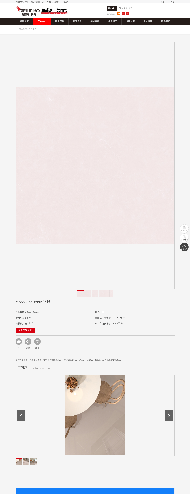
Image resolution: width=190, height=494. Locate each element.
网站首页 (24, 21)
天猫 (171, 2)
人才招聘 (147, 21)
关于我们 (112, 21)
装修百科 (94, 21)
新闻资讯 (77, 21)
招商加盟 (130, 21)
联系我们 (165, 21)
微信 (161, 2)
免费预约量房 (25, 330)
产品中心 (41, 21)
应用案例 (59, 21)
